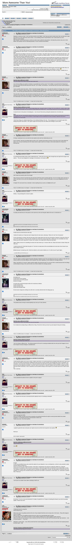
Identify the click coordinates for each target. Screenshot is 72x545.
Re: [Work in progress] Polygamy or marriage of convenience (30, 33)
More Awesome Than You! (9, 21)
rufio (3, 505)
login (12, 6)
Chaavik (4, 76)
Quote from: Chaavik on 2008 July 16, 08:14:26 (22, 339)
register (15, 6)
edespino (4, 424)
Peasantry (7, 23)
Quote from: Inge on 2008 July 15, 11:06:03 (21, 80)
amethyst (57, 15)
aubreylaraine (5, 209)
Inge (3, 103)
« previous (66, 24)
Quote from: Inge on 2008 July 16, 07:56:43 (21, 321)
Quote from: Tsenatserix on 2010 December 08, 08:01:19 (23, 527)
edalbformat (5, 32)
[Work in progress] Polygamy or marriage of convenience (19, 24)
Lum (3, 229)
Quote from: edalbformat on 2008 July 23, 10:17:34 (22, 442)
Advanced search (29, 12)
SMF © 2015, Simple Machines (40, 542)
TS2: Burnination (8, 22)
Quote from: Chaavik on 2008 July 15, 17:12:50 (22, 107)
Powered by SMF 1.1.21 (31, 542)
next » (69, 24)
